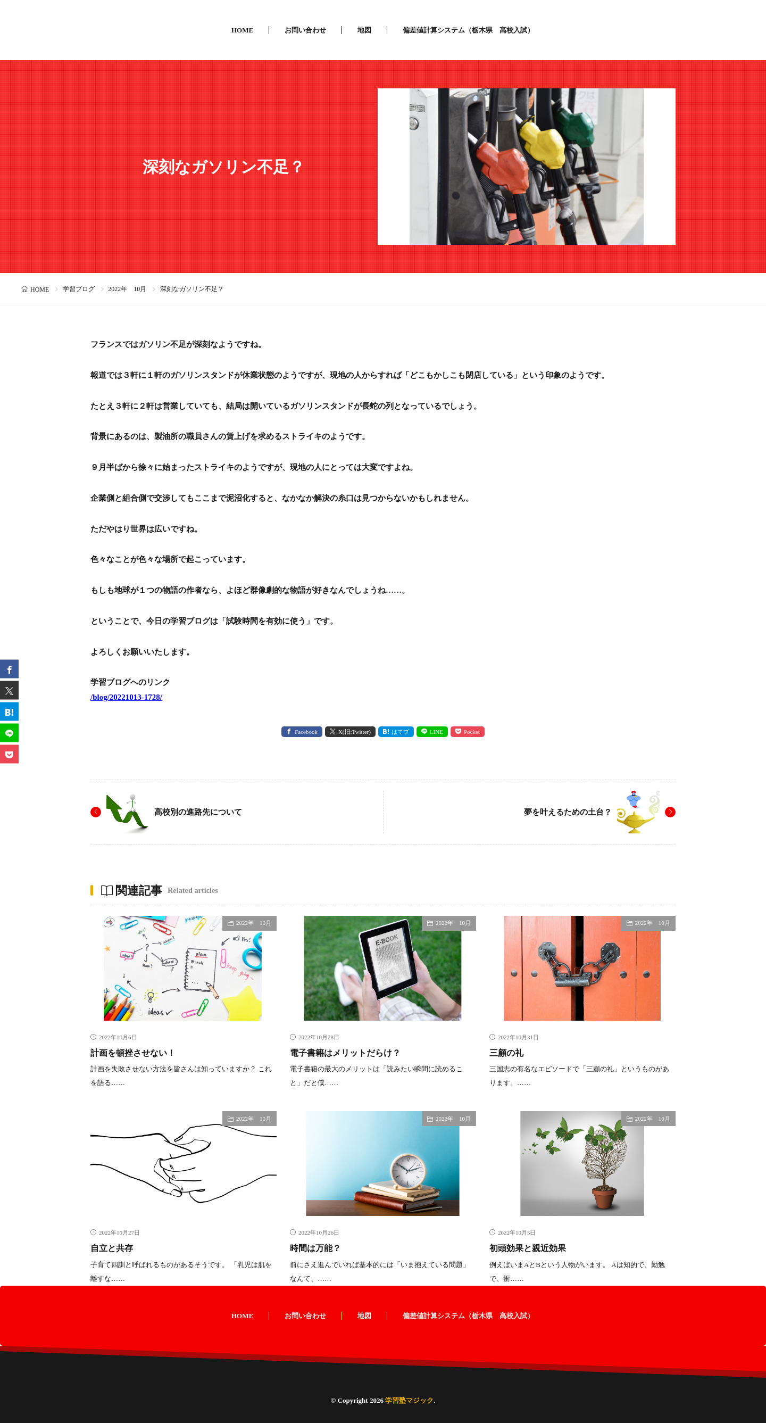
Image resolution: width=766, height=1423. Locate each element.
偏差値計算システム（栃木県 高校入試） (468, 30)
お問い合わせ (305, 30)
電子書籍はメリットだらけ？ (352, 1052)
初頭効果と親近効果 (532, 1248)
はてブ (400, 732)
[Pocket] (9, 754)
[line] (9, 733)
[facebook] (9, 669)
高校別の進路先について (201, 811)
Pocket (472, 732)
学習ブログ (79, 289)
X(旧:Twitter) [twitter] (354, 732)
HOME (242, 30)
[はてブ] (9, 711)
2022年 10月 (127, 289)
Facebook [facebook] (306, 732)
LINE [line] (436, 732)
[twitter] (9, 690)
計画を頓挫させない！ (138, 1052)
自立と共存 (114, 1248)
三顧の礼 (508, 1052)
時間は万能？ (318, 1248)
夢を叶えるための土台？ (565, 811)
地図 (364, 30)
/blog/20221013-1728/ (126, 697)
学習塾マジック (409, 1400)
